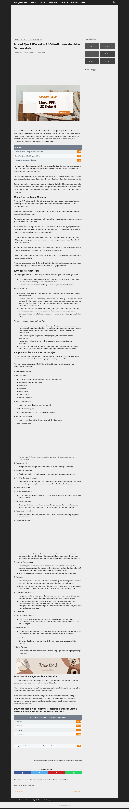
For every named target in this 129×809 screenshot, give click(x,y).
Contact (22, 801)
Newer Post (19, 793)
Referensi (64, 2)
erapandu (68, 806)
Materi (43, 2)
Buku (83, 2)
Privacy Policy (30, 801)
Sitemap (45, 801)
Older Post (77, 793)
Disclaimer (38, 801)
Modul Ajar (53, 2)
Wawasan (74, 2)
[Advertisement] (64, 21)
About (16, 801)
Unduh (79, 723)
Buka (79, 152)
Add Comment (42, 53)
